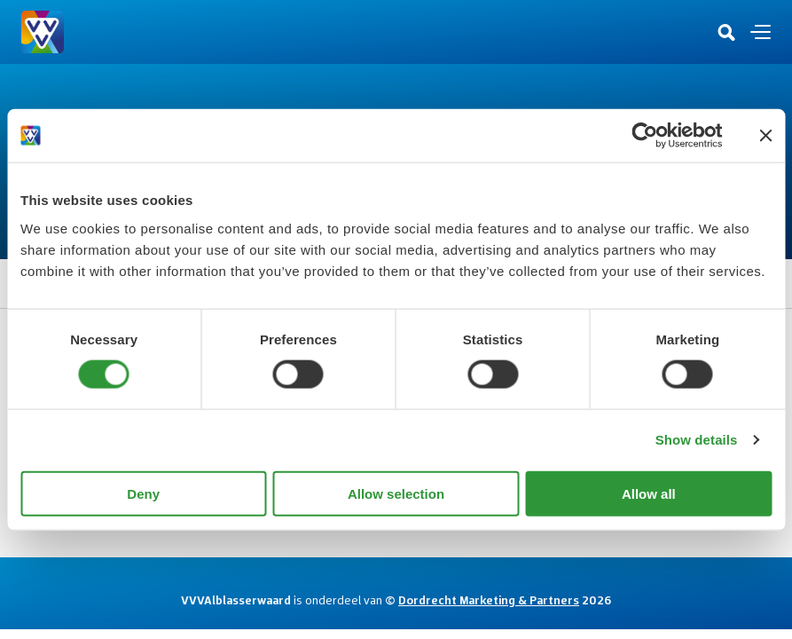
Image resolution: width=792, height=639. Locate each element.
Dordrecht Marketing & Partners (488, 600)
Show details (696, 439)
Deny (143, 493)
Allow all (649, 493)
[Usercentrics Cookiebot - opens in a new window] (644, 135)
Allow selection (396, 493)
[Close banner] (765, 136)
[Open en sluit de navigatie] (760, 32)
